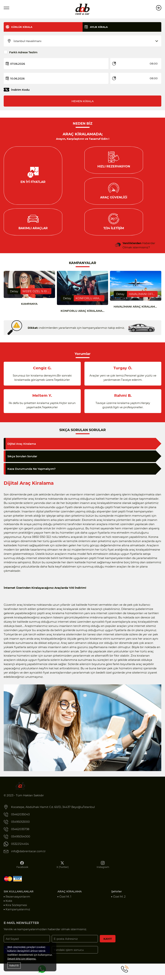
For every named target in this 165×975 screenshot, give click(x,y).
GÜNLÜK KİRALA (21, 26)
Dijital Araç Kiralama (21, 448)
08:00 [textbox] (154, 63)
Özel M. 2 (119, 901)
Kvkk (9, 905)
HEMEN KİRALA (83, 101)
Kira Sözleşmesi (16, 909)
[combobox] (85, 41)
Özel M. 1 (65, 901)
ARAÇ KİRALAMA (69, 896)
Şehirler (116, 896)
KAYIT (107, 943)
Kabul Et (14, 965)
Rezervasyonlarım (18, 901)
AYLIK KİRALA (99, 26)
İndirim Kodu (20, 89)
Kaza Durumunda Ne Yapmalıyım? (31, 473)
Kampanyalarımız (18, 914)
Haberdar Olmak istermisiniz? (139, 250)
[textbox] (85, 41)
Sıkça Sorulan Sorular (22, 461)
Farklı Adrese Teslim (23, 52)
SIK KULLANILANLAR (18, 896)
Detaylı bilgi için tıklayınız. (21, 958)
